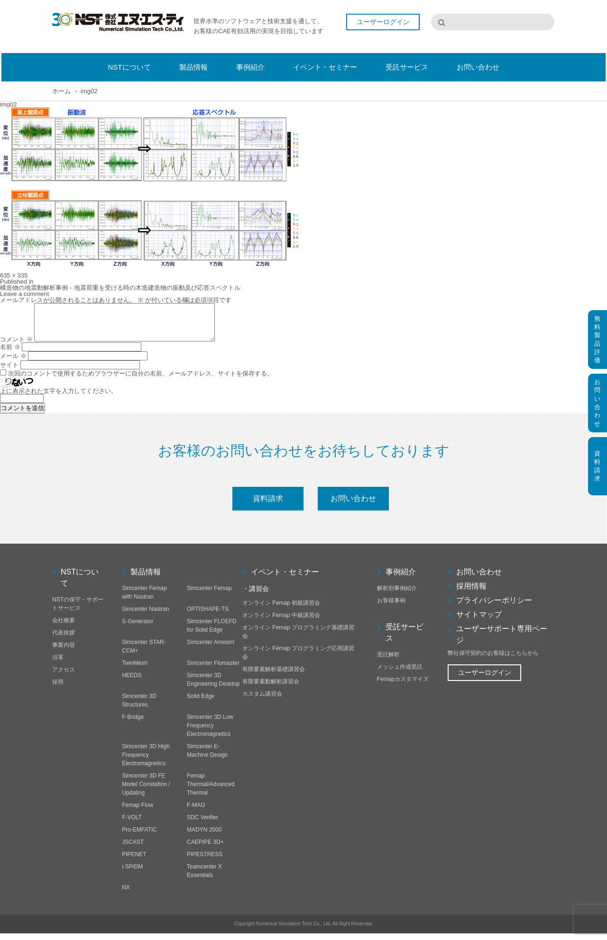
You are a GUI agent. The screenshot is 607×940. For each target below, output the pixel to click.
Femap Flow (137, 811)
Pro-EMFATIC (139, 836)
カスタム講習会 (262, 700)
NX (126, 894)
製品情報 (145, 578)
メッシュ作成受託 (400, 673)
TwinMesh (134, 669)
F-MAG (196, 811)
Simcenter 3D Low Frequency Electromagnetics (210, 732)
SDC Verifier (202, 824)
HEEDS (131, 682)
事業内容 (63, 651)
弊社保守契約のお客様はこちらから (493, 659)
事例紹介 (401, 578)
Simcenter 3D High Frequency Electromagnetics (146, 761)
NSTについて (80, 584)
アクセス (63, 676)
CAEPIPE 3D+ (205, 848)
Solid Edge (200, 702)
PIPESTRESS (204, 861)
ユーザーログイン (383, 23)
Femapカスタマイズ (403, 685)
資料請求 (268, 505)
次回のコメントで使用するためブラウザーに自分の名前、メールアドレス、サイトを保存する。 (140, 380)
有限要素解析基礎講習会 (273, 675)
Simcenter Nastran (145, 615)
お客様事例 (391, 607)
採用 (58, 688)
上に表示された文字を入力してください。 (58, 398)
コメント (16, 346)
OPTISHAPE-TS (208, 615)
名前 (10, 354)
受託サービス (404, 639)
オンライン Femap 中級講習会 (281, 621)
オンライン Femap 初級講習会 (281, 609)
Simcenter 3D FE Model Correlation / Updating (146, 791)
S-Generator (137, 628)
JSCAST (133, 848)
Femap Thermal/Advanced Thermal (211, 791)
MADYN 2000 (204, 836)
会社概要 (63, 627)
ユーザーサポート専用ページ (501, 641)
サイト (9, 372)
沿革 (58, 664)
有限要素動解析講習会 (270, 688)
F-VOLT (132, 824)
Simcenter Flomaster (213, 669)
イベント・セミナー (285, 578)
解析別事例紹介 (397, 594)
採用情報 (471, 593)
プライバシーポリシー (494, 607)
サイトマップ (479, 621)
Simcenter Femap (209, 594)
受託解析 (388, 661)
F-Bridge (133, 723)
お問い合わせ (353, 505)
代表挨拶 (63, 639)
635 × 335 (14, 275)
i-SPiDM (132, 873)
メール (13, 363)
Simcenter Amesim (210, 648)
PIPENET (134, 861)
